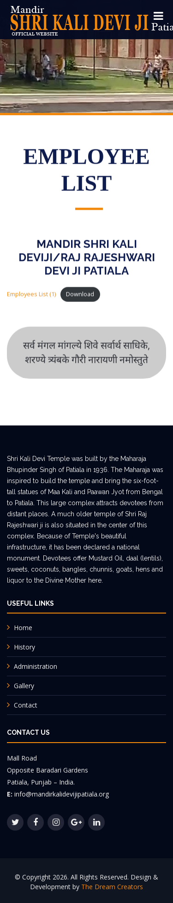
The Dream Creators (112, 886)
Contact (25, 705)
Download (80, 294)
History (24, 647)
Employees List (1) (31, 294)
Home (23, 627)
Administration (35, 666)
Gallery (24, 685)
